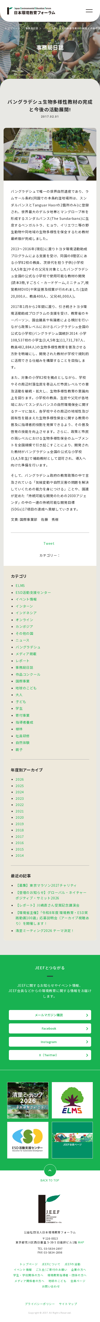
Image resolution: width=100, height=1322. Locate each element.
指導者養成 (24, 722)
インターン (24, 606)
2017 (20, 836)
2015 (20, 849)
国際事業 (23, 681)
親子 (19, 749)
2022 (20, 804)
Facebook (49, 1028)
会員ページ (78, 1281)
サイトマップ (68, 1304)
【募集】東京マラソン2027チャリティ (46, 885)
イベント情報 (26, 599)
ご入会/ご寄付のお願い (51, 1269)
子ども (21, 701)
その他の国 (24, 633)
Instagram (49, 1041)
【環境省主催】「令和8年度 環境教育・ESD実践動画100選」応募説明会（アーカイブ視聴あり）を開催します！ (52, 918)
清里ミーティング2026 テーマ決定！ (45, 930)
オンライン (24, 619)
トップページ (12, 28)
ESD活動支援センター (33, 592)
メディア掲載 (26, 653)
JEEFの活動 (72, 1264)
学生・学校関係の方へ (28, 1275)
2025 (20, 785)
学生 (19, 708)
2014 (20, 855)
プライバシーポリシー (40, 1304)
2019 (20, 823)
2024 (20, 791)
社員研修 (23, 735)
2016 (20, 842)
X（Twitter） (49, 1055)
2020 (20, 817)
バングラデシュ (28, 647)
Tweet (49, 543)
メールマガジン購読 (49, 1015)
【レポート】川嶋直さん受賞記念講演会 (47, 905)
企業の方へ (78, 1269)
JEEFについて (51, 1264)
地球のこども (26, 688)
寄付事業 (23, 715)
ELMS (20, 585)
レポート (23, 660)
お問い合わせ (51, 1286)
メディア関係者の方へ (29, 1281)
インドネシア (26, 612)
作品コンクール (28, 674)
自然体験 (23, 742)
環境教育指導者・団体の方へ (67, 1275)
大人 (19, 694)
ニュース (22, 640)
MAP (81, 1242)
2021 (20, 811)
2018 (20, 830)
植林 (19, 728)
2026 (20, 779)
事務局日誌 (31, 28)
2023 (20, 798)
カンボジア (24, 626)
